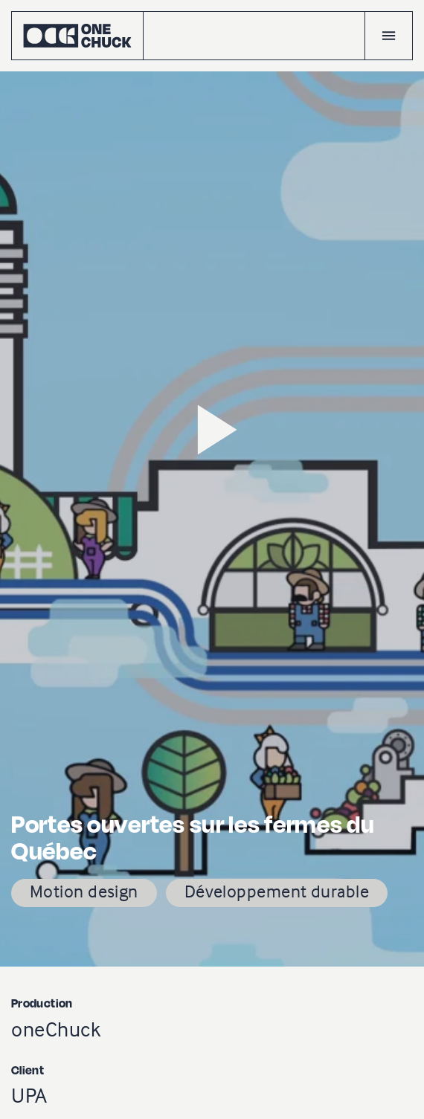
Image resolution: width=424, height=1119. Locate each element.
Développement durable (276, 891)
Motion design (84, 891)
